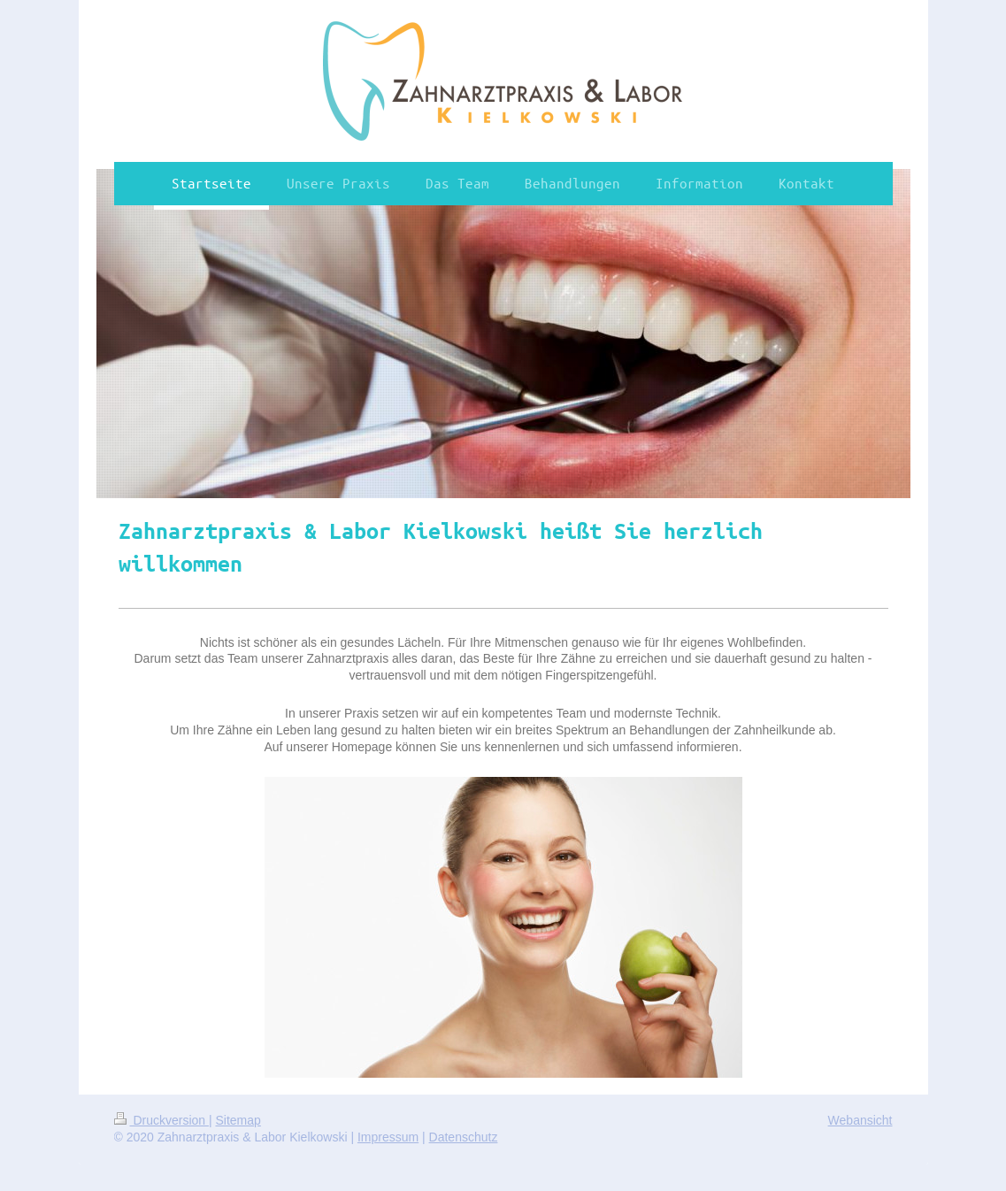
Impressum (388, 1137)
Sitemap (238, 1120)
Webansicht (860, 1120)
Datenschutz (463, 1137)
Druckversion (161, 1120)
